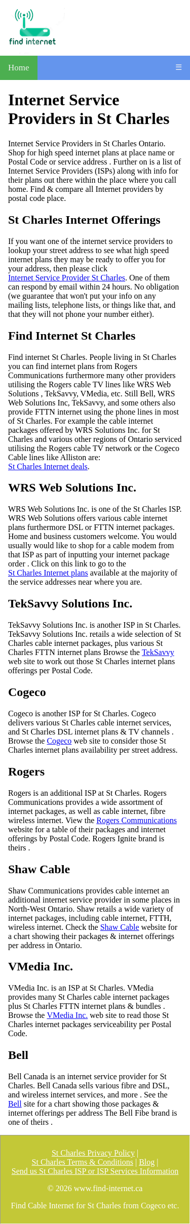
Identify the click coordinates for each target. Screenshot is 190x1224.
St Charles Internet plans (48, 572)
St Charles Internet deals (48, 466)
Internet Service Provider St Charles (66, 277)
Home (18, 67)
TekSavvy (158, 652)
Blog (147, 1162)
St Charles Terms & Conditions (82, 1162)
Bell (15, 1103)
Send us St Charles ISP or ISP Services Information (95, 1171)
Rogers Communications (136, 820)
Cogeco (59, 741)
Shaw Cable (119, 927)
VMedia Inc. (67, 1015)
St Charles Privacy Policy (93, 1153)
